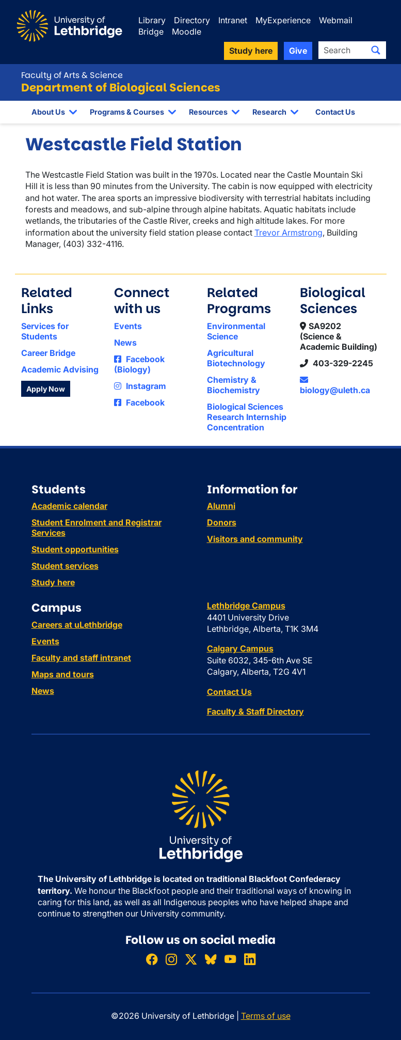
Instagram (140, 386)
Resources (208, 111)
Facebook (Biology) (139, 364)
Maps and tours (62, 674)
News (125, 342)
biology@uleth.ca (335, 385)
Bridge (151, 31)
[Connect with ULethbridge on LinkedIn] (250, 959)
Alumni (221, 506)
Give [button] (298, 50)
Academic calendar (69, 506)
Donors (221, 522)
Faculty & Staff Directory (255, 711)
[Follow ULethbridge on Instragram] (171, 959)
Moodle (186, 31)
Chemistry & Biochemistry (233, 385)
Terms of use (266, 1016)
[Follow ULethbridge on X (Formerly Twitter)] (191, 959)
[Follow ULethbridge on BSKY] (210, 959)
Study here (53, 582)
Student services (65, 566)
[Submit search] (375, 50)
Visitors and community (255, 539)
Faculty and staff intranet (81, 658)
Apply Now (45, 388)
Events (128, 326)
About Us (48, 111)
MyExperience (283, 20)
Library (152, 20)
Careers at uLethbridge (76, 624)
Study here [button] (250, 50)
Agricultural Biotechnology (236, 358)
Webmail (335, 20)
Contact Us (335, 111)
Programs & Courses (127, 111)
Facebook (139, 402)
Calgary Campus (240, 648)
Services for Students (45, 331)
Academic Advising (60, 369)
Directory (192, 20)
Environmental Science (236, 331)
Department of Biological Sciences (120, 88)
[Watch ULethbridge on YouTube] (230, 959)
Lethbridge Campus (246, 605)
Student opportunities (75, 549)
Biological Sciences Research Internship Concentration (246, 416)
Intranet (232, 20)
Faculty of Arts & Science (72, 75)
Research (269, 111)
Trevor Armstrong (288, 232)
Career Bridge (48, 353)
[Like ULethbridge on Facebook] (151, 959)
